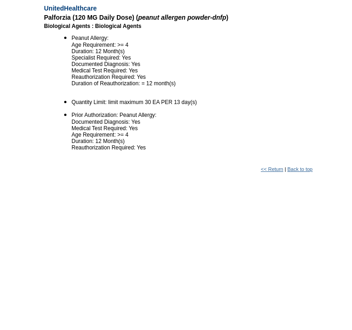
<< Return (272, 169)
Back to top (300, 169)
